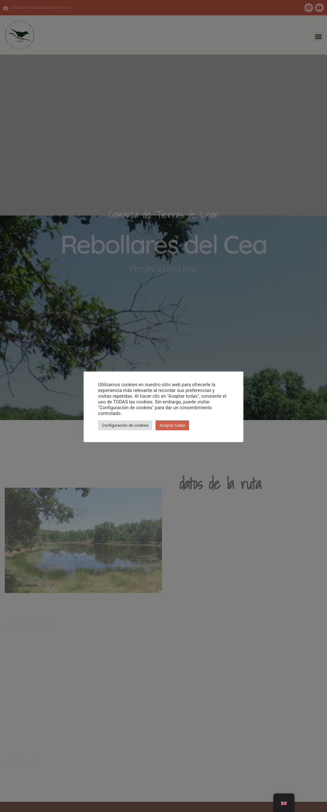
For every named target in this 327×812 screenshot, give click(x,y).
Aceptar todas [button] (172, 425)
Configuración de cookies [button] (125, 425)
